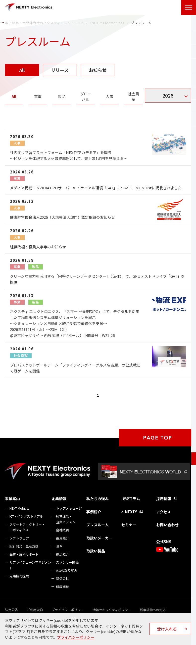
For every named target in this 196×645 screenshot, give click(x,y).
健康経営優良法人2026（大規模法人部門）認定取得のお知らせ (62, 217)
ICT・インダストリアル (26, 516)
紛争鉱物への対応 (153, 609)
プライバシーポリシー (67, 609)
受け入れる (167, 629)
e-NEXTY (129, 511)
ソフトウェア (19, 538)
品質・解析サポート (24, 554)
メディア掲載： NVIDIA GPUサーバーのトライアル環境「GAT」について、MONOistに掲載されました (96, 187)
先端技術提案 (19, 576)
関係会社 (62, 578)
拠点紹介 (62, 554)
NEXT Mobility (19, 508)
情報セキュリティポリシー (112, 609)
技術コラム (130, 498)
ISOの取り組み (66, 570)
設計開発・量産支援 (24, 546)
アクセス (163, 511)
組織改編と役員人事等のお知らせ (38, 246)
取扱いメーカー (99, 537)
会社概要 (62, 530)
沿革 (59, 546)
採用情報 (163, 498)
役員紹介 (62, 538)
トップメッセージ (69, 508)
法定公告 (11, 609)
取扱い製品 (95, 550)
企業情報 (58, 498)
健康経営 (62, 586)
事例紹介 (93, 511)
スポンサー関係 (67, 562)
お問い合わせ (167, 524)
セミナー (128, 524)
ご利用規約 (35, 609)
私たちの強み (97, 498)
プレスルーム (97, 524)
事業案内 (12, 498)
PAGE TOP (157, 437)
